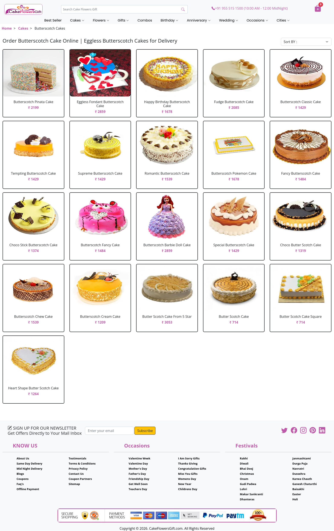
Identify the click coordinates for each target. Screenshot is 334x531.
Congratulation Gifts (192, 469)
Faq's (20, 484)
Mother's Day (138, 469)
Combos (144, 20)
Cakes (23, 28)
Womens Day (187, 479)
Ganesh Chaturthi (304, 484)
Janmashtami (301, 458)
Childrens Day (187, 489)
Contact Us (76, 474)
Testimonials (77, 458)
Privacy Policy (78, 469)
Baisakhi (298, 489)
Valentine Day (138, 463)
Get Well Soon (138, 484)
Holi (295, 499)
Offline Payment (28, 489)
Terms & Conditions (82, 463)
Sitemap (74, 484)
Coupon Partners (80, 479)
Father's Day (137, 474)
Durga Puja (299, 463)
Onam (244, 479)
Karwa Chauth (302, 479)
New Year (184, 484)
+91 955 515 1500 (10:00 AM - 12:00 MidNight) (250, 8)
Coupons (23, 479)
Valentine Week (139, 458)
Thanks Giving (187, 463)
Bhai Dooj (246, 469)
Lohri (243, 489)
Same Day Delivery (29, 463)
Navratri (298, 469)
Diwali (244, 463)
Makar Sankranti (251, 494)
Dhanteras (247, 499)
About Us (23, 458)
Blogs (20, 474)
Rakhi (244, 458)
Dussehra (298, 474)
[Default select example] (306, 42)
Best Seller (53, 20)
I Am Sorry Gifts (189, 458)
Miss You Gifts (187, 474)
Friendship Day (139, 479)
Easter (296, 494)
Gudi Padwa (248, 484)
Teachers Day (138, 489)
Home (7, 28)
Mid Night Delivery (29, 469)
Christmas (247, 474)
